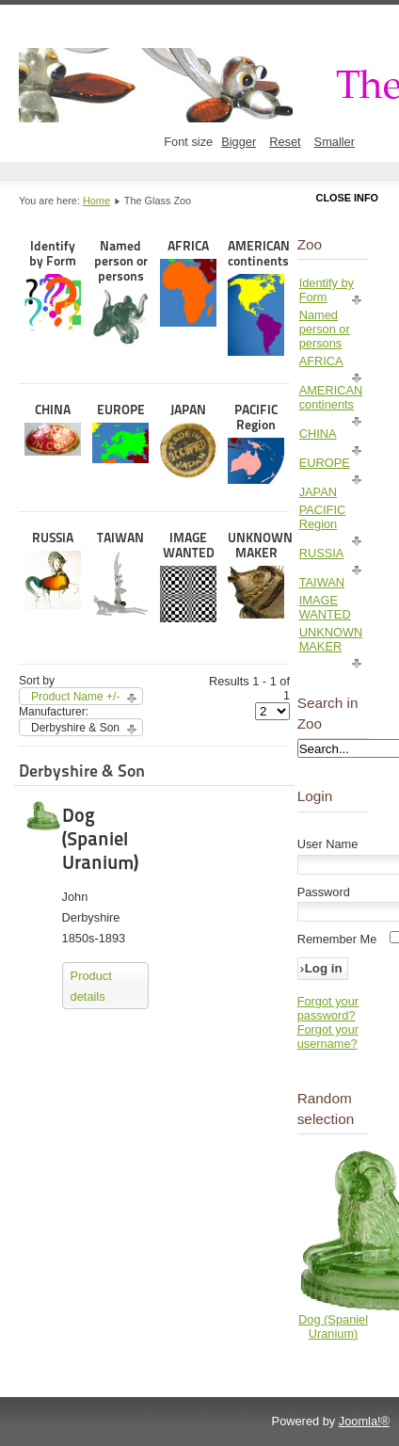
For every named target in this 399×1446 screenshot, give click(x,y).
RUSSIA (52, 569)
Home (96, 200)
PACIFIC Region (256, 442)
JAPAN (188, 440)
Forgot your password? (328, 1008)
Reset (284, 142)
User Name (328, 844)
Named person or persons (120, 291)
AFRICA (188, 282)
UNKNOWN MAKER (256, 574)
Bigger (238, 142)
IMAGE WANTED (188, 576)
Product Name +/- (75, 696)
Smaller (334, 142)
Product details (91, 986)
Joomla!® (364, 1421)
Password (323, 892)
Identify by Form (52, 284)
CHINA (52, 429)
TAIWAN (120, 574)
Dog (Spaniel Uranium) (100, 839)
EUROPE (120, 432)
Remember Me (337, 939)
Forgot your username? (328, 1036)
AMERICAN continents (256, 297)
